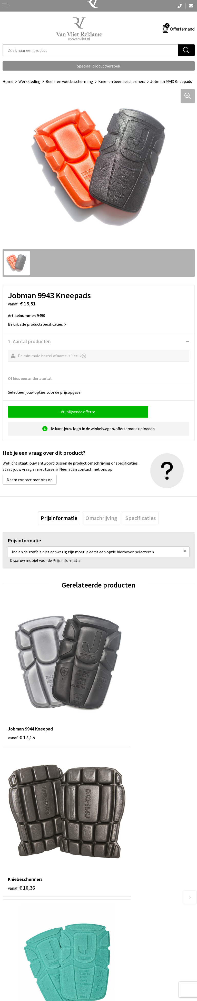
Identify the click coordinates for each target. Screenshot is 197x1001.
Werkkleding (29, 81)
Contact (10, 952)
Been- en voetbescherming (69, 81)
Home (8, 81)
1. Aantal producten (29, 341)
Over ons (108, 867)
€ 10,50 (21, 824)
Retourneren (14, 959)
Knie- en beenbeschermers (121, 81)
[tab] (59, 518)
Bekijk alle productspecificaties (37, 324)
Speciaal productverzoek (98, 66)
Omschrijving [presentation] (101, 518)
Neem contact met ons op (30, 479)
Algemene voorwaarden (122, 952)
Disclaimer (110, 975)
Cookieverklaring (116, 959)
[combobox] (90, 50)
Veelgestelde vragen (119, 875)
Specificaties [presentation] (140, 518)
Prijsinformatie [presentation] (59, 518)
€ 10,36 (117, 704)
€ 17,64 (117, 824)
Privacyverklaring (116, 967)
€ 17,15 (21, 704)
